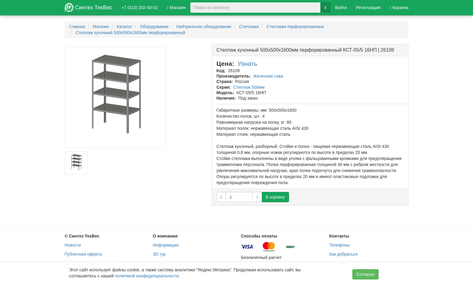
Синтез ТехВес (89, 8)
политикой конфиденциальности (147, 275)
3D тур (159, 254)
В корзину (275, 197)
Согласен (365, 274)
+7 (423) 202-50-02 (140, 7)
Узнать (247, 63)
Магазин (176, 7)
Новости (73, 245)
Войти (341, 7)
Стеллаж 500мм (249, 87)
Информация (166, 245)
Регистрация (368, 7)
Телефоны (339, 245)
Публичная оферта (83, 254)
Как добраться (343, 254)
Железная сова (268, 76)
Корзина (399, 7)
